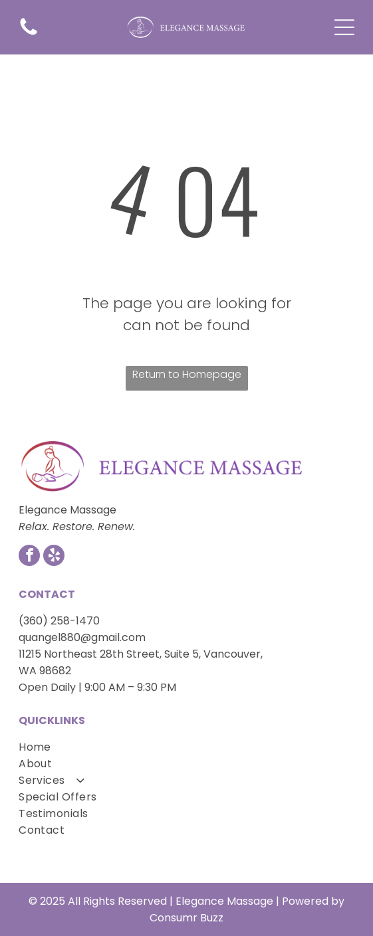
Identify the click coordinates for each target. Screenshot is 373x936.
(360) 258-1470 (59, 620)
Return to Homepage (186, 374)
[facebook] (29, 557)
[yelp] (53, 557)
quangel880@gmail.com (82, 637)
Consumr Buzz (186, 917)
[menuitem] (186, 747)
